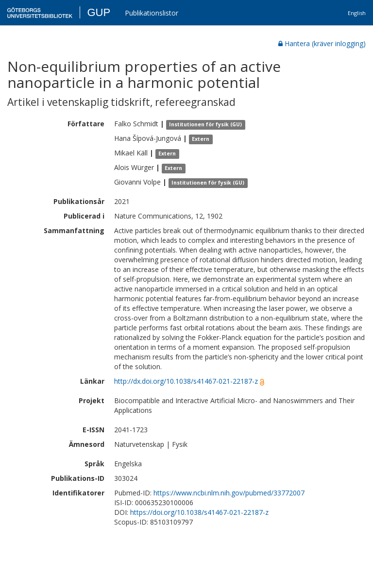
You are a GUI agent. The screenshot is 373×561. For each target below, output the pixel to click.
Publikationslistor (151, 12)
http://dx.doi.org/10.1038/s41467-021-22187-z (186, 381)
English (357, 13)
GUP (98, 12)
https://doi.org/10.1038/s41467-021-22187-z (199, 512)
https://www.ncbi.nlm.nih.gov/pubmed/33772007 (229, 492)
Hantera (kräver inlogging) (322, 43)
